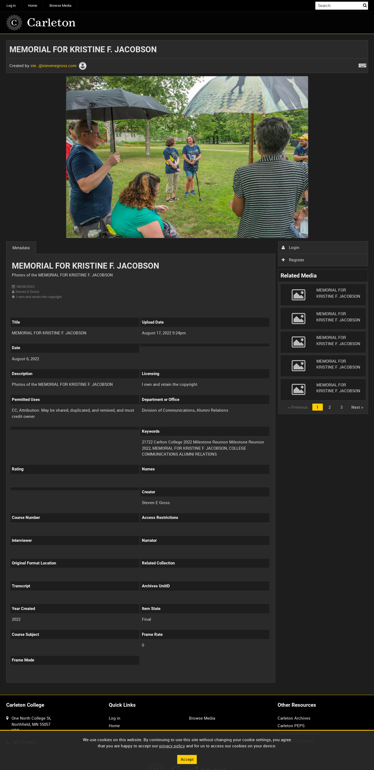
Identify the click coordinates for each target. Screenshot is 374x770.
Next (357, 407)
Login (290, 247)
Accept (187, 759)
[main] (187, 364)
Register (293, 259)
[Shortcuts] (362, 64)
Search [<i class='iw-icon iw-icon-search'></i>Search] (365, 5)
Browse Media (60, 5)
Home (32, 5)
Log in (11, 5)
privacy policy (172, 745)
